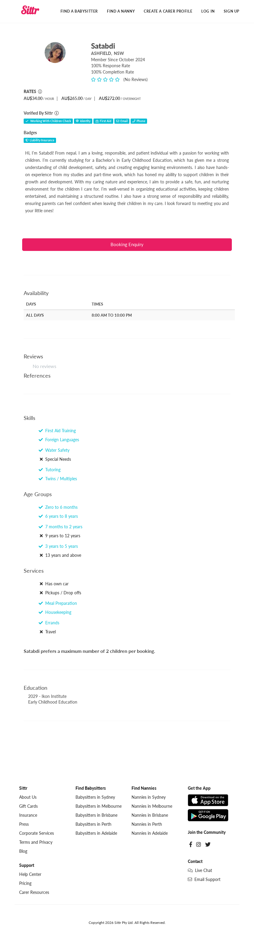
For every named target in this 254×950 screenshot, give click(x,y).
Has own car (54, 583)
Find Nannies (143, 788)
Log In (208, 11)
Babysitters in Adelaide (96, 833)
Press (24, 824)
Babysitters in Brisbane (96, 815)
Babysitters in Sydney (95, 797)
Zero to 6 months (58, 507)
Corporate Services (36, 833)
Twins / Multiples (58, 478)
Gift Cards (28, 806)
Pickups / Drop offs (60, 592)
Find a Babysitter (79, 11)
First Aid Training (57, 430)
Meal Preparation (58, 603)
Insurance (28, 815)
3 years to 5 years (58, 546)
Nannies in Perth (146, 824)
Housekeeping (55, 612)
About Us (28, 797)
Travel (47, 631)
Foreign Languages (59, 439)
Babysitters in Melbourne (98, 806)
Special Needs (55, 459)
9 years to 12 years (59, 535)
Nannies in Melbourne (151, 806)
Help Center (30, 874)
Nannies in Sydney (148, 797)
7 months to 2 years (60, 526)
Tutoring (50, 469)
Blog (23, 851)
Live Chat (200, 870)
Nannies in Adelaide (149, 833)
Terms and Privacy (35, 842)
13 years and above (60, 555)
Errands (49, 622)
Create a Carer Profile (168, 11)
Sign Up (231, 11)
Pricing (25, 883)
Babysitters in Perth (93, 824)
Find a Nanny (121, 11)
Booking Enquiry (127, 244)
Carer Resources (34, 892)
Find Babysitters (90, 788)
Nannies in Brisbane (149, 815)
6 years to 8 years (58, 516)
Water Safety (54, 450)
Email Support (204, 879)
